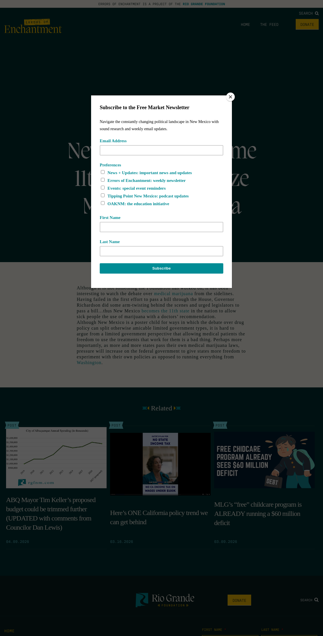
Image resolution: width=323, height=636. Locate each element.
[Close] (230, 97)
